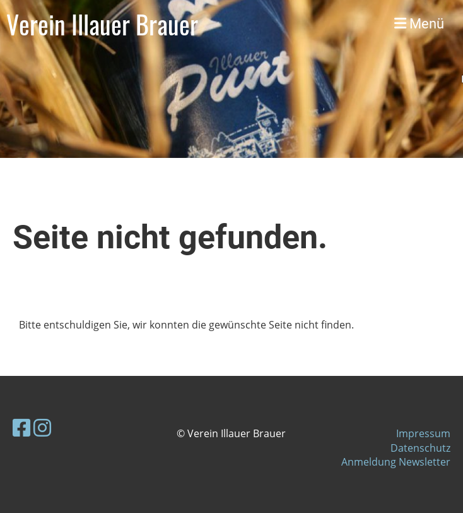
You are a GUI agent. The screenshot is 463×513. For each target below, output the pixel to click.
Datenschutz (420, 448)
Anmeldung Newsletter (395, 462)
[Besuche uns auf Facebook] (21, 427)
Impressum (423, 433)
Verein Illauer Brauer (102, 24)
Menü (419, 24)
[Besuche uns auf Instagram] (42, 427)
